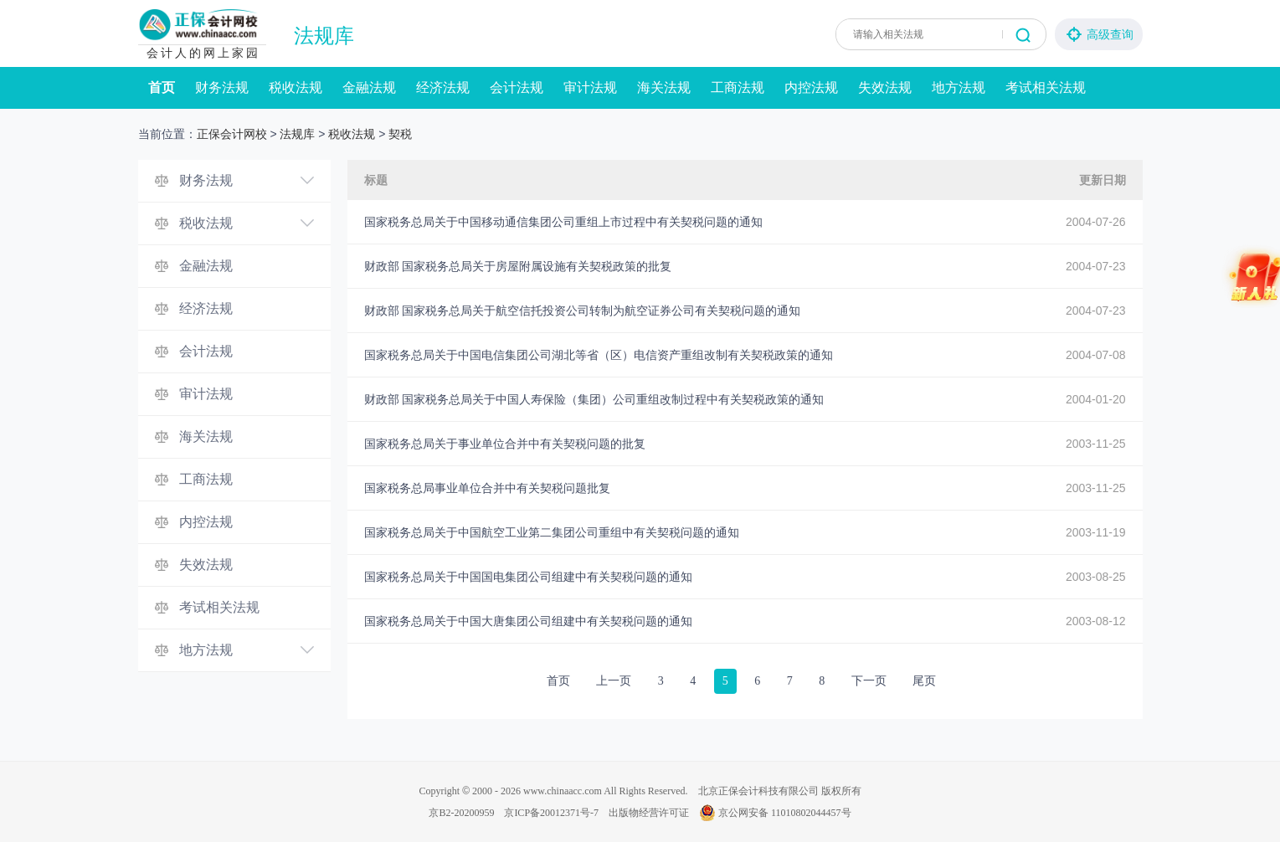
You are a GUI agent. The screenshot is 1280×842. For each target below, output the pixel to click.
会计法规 (516, 87)
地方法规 (958, 87)
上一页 (613, 681)
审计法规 (590, 87)
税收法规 (295, 87)
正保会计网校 (232, 134)
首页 (161, 87)
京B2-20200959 (461, 813)
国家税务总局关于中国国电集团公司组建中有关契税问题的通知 (528, 576)
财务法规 (222, 87)
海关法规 (664, 87)
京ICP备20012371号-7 (551, 813)
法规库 (324, 36)
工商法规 (737, 87)
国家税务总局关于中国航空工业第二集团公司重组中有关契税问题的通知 (551, 532)
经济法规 (443, 87)
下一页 (869, 681)
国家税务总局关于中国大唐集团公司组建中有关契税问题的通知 (528, 621)
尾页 (924, 681)
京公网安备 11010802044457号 (775, 813)
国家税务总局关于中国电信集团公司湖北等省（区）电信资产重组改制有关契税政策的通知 (598, 355)
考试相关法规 (1045, 87)
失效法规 (885, 87)
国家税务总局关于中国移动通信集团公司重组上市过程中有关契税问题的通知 (563, 221)
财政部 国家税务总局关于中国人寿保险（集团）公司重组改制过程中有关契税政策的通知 (594, 399)
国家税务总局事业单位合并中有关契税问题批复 (487, 488)
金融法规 (369, 87)
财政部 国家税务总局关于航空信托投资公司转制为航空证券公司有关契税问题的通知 (582, 310)
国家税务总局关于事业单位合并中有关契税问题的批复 (504, 443)
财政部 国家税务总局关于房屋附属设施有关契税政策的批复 (518, 266)
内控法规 (811, 87)
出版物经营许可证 (649, 813)
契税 (400, 134)
